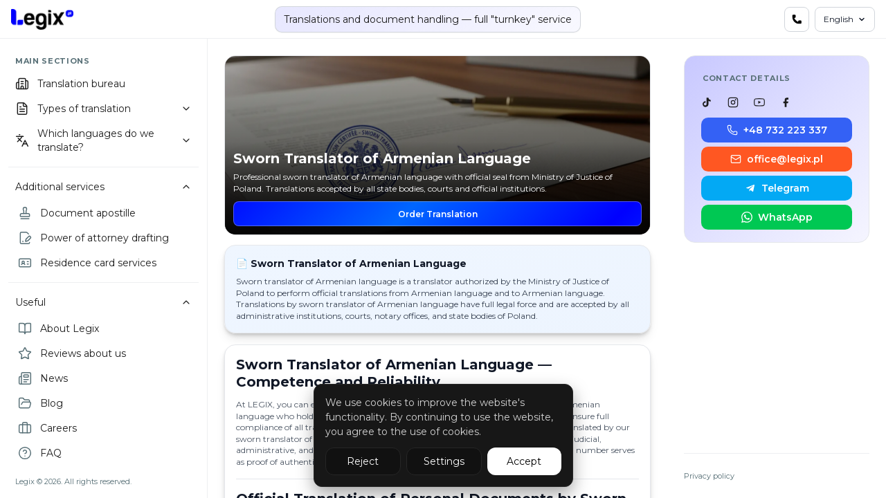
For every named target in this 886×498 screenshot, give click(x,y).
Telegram (777, 188)
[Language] (845, 19)
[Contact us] (796, 19)
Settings (444, 461)
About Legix (58, 328)
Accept (524, 461)
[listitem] (707, 102)
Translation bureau (70, 84)
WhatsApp (777, 217)
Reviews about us (72, 353)
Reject (363, 461)
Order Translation (438, 214)
